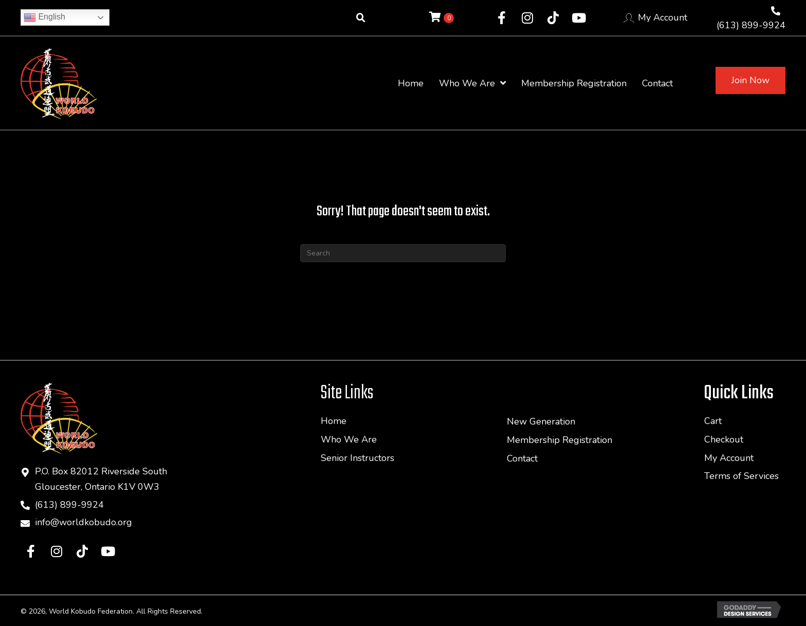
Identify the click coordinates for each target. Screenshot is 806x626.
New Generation (541, 421)
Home (333, 421)
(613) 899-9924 (751, 25)
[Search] (403, 253)
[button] (501, 18)
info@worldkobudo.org (83, 523)
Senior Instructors (357, 458)
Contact (522, 458)
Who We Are (349, 439)
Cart (713, 421)
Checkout (723, 439)
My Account (662, 17)
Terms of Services (741, 476)
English (44, 17)
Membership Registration (559, 440)
